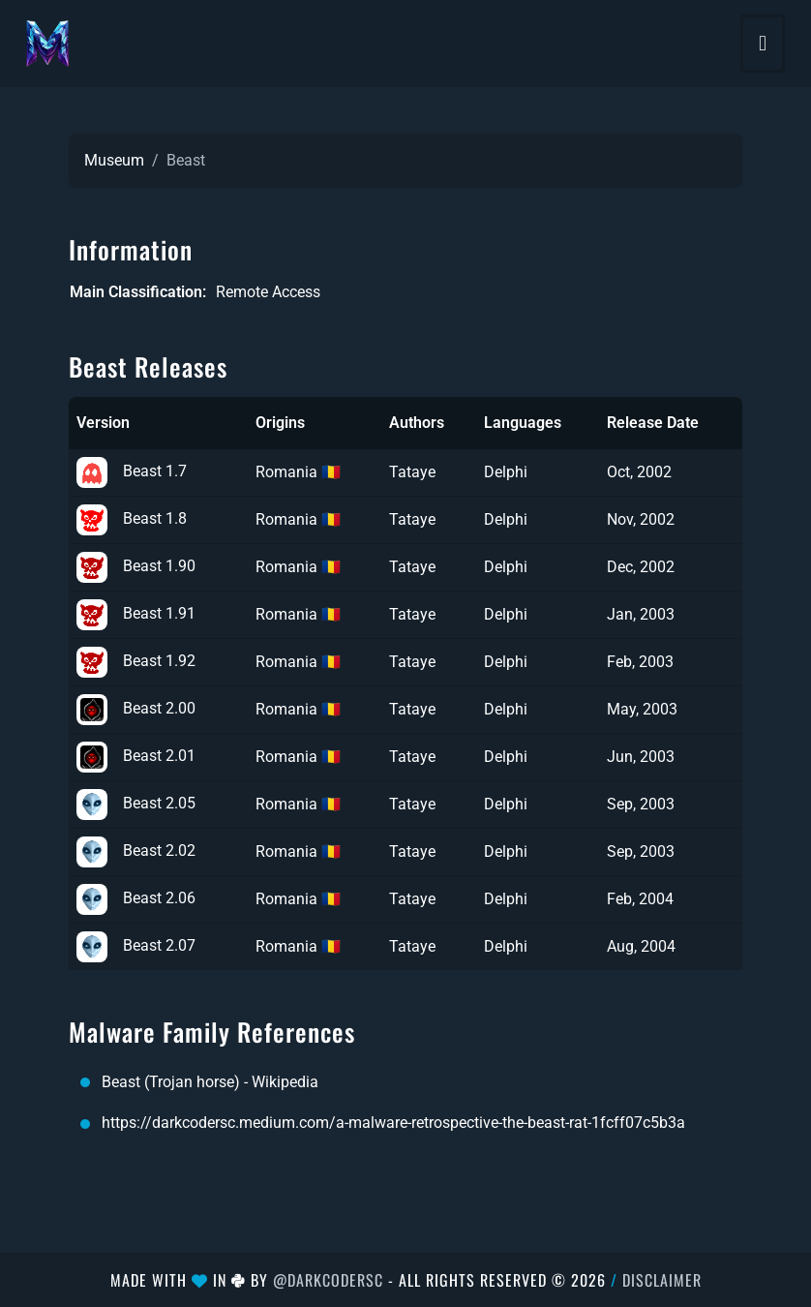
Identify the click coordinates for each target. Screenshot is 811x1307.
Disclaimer (662, 1280)
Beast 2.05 (135, 803)
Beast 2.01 (135, 755)
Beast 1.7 (131, 471)
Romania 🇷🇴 (298, 472)
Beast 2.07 (135, 945)
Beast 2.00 (135, 708)
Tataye (412, 472)
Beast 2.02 (135, 850)
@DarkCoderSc (328, 1280)
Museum (114, 160)
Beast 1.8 (131, 518)
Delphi (505, 472)
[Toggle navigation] (762, 44)
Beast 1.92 (135, 661)
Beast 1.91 (135, 613)
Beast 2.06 (135, 898)
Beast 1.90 (135, 566)
